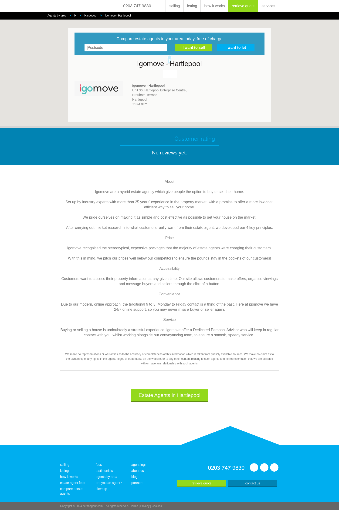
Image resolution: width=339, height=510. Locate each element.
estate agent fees (72, 483)
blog (134, 477)
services (268, 6)
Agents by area (56, 15)
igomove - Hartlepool (118, 15)
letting (192, 6)
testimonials (104, 471)
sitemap (101, 489)
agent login (139, 465)
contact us (252, 483)
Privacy (144, 506)
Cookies (157, 506)
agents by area (106, 477)
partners (137, 483)
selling (174, 6)
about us (137, 471)
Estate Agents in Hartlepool (169, 395)
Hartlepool (90, 15)
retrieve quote (243, 6)
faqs (99, 465)
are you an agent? (109, 483)
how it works (214, 6)
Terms (134, 506)
